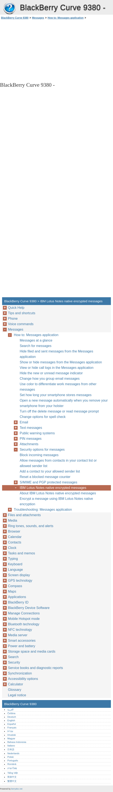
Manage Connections (24, 613)
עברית (10, 731)
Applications (17, 597)
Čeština (11, 713)
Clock (12, 548)
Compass (15, 586)
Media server (17, 635)
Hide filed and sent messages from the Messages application (56, 354)
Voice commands (21, 324)
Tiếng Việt (12, 773)
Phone (13, 318)
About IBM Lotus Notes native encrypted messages (58, 493)
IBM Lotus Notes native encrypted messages (53, 488)
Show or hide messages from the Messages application (61, 362)
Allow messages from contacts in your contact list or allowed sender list (58, 463)
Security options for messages (42, 449)
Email (24, 422)
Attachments (29, 444)
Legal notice (17, 695)
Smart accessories (22, 640)
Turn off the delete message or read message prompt (59, 411)
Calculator (15, 684)
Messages (38, 17)
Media (12, 520)
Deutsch (11, 717)
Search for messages (35, 346)
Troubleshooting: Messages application (43, 509)
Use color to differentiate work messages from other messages (58, 386)
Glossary (14, 689)
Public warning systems (37, 433)
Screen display (19, 575)
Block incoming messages (39, 455)
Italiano (11, 745)
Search (13, 657)
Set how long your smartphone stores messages (55, 395)
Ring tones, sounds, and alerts (30, 526)
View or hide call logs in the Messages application (57, 367)
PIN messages (31, 438)
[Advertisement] (37, 50)
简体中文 (12, 777)
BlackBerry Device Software (28, 608)
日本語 (10, 749)
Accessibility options (23, 679)
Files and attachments (24, 515)
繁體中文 (12, 781)
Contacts (14, 542)
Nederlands (13, 753)
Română (11, 764)
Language (15, 569)
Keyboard (15, 564)
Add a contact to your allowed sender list (50, 471)
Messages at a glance (36, 340)
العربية (10, 709)
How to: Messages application (65, 17)
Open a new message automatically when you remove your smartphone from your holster (64, 403)
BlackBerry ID (18, 602)
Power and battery (21, 646)
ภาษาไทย (12, 768)
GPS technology (20, 580)
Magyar (11, 738)
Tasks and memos (21, 553)
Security (14, 662)
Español (11, 724)
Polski (10, 757)
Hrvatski (11, 735)
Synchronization (20, 673)
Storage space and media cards (31, 651)
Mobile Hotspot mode (24, 619)
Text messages (31, 427)
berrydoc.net (16, 789)
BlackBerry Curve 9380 (9, 8)
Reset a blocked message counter (45, 477)
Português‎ (12, 760)
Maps (12, 591)
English (11, 720)
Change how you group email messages (50, 378)
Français (11, 727)
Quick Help (16, 307)
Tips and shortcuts (21, 313)
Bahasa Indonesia (16, 742)
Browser (14, 531)
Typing (13, 558)
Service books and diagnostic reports (35, 668)
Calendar (15, 537)
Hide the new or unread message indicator (51, 373)
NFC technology (20, 629)
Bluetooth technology (23, 624)
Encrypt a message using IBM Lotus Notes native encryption (56, 501)
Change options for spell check (43, 417)
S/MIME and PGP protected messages (48, 482)
